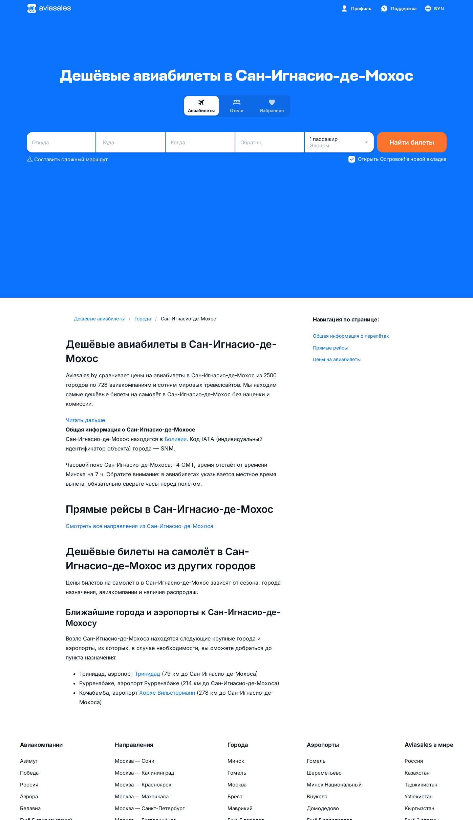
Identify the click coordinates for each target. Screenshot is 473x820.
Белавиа (30, 808)
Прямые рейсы (330, 348)
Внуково (317, 796)
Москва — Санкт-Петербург (150, 808)
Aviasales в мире (429, 744)
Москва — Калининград (144, 773)
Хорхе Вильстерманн (168, 692)
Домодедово (323, 808)
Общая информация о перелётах (351, 336)
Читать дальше (85, 420)
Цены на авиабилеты (337, 359)
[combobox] (61, 142)
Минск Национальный (334, 784)
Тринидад (148, 673)
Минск (236, 761)
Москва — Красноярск (143, 784)
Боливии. (177, 439)
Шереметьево (324, 773)
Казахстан (417, 773)
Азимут (29, 761)
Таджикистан (421, 784)
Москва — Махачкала (142, 796)
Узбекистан (419, 796)
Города (238, 744)
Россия (29, 784)
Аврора (29, 796)
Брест (235, 796)
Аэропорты (323, 744)
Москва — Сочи (134, 761)
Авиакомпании (41, 744)
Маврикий (240, 808)
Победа (29, 773)
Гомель (237, 773)
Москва (237, 784)
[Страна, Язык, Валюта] (434, 8)
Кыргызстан (419, 808)
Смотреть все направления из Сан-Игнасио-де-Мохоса (139, 526)
